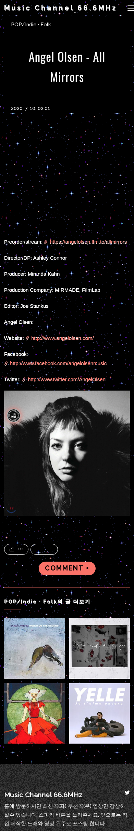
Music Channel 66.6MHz (60, 8)
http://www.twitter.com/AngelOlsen (67, 379)
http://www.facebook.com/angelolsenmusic (58, 363)
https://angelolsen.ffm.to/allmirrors (88, 241)
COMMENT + (67, 568)
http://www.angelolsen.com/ (62, 338)
